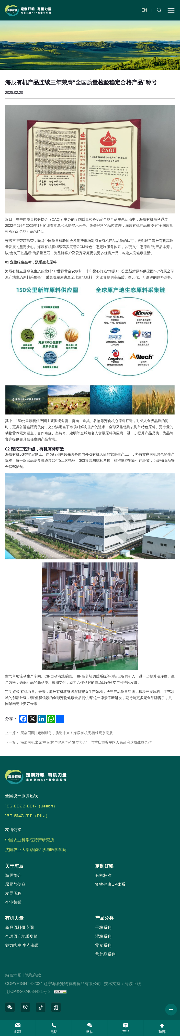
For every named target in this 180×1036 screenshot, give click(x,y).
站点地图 (13, 975)
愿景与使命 (15, 884)
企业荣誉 (13, 902)
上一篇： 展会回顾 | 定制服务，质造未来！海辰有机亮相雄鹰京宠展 (59, 733)
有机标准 (103, 875)
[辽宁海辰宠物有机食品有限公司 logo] (28, 10)
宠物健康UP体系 (110, 884)
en (144, 10)
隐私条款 (33, 975)
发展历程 (13, 893)
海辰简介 (13, 875)
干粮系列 (103, 927)
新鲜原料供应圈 (19, 927)
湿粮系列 (103, 936)
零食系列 (103, 945)
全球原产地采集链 (21, 936)
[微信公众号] (10, 1007)
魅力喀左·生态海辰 (22, 945)
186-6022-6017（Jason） (31, 806)
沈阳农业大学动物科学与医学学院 (35, 849)
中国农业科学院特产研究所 (29, 840)
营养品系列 (105, 954)
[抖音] (41, 1007)
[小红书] (56, 1007)
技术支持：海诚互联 (122, 983)
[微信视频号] (25, 1007)
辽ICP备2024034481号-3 (28, 991)
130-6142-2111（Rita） (27, 815)
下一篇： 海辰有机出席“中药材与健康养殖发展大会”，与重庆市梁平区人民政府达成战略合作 (78, 742)
